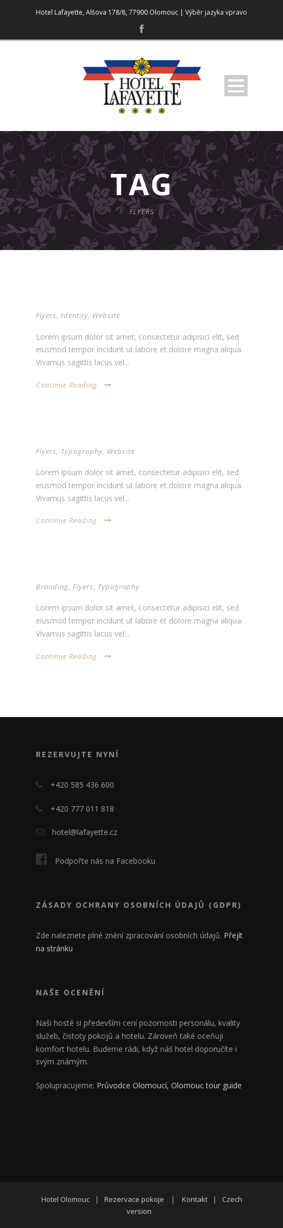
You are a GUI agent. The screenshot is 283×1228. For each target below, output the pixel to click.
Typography (82, 451)
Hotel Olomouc (65, 1199)
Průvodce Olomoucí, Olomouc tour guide (169, 1085)
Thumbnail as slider (79, 436)
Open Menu (236, 85)
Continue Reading (74, 385)
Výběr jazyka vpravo (216, 12)
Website (106, 315)
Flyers (46, 315)
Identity (74, 315)
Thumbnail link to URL (84, 571)
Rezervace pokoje (134, 1199)
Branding (52, 586)
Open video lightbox (79, 300)
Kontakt (194, 1199)
